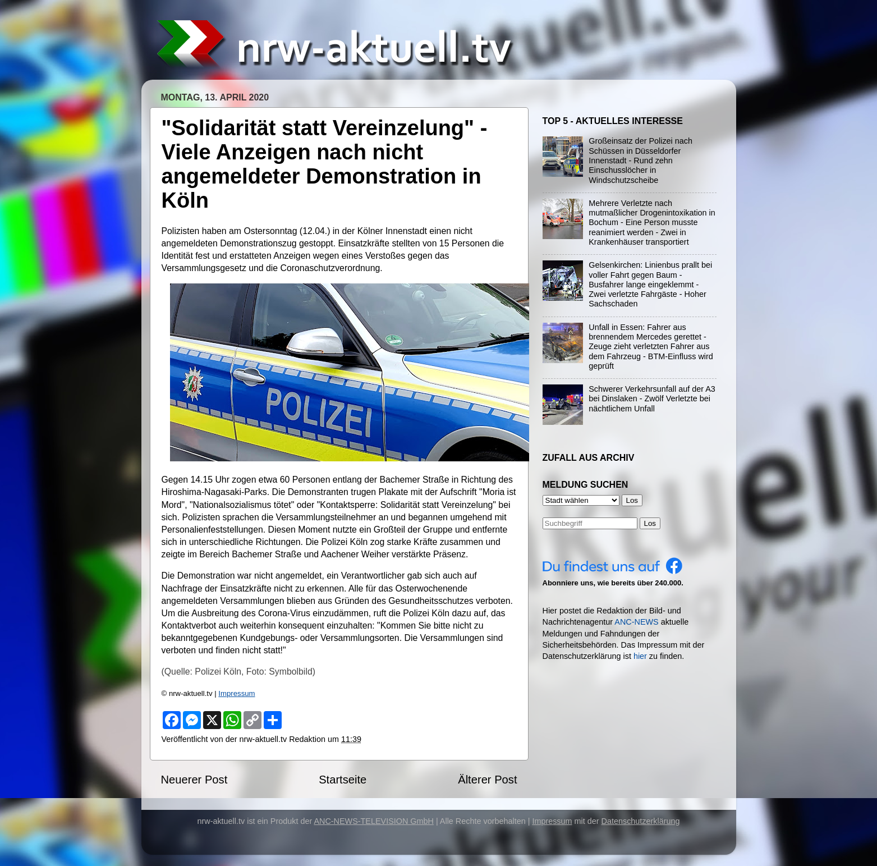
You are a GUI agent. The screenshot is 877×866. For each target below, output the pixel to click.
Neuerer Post (194, 779)
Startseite (342, 779)
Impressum (236, 693)
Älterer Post (487, 779)
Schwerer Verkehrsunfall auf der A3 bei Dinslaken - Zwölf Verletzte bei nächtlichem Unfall (652, 398)
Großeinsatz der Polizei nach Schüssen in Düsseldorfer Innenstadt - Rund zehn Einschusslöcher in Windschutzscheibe (640, 160)
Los (650, 523)
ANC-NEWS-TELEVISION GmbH (374, 821)
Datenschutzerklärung (640, 821)
